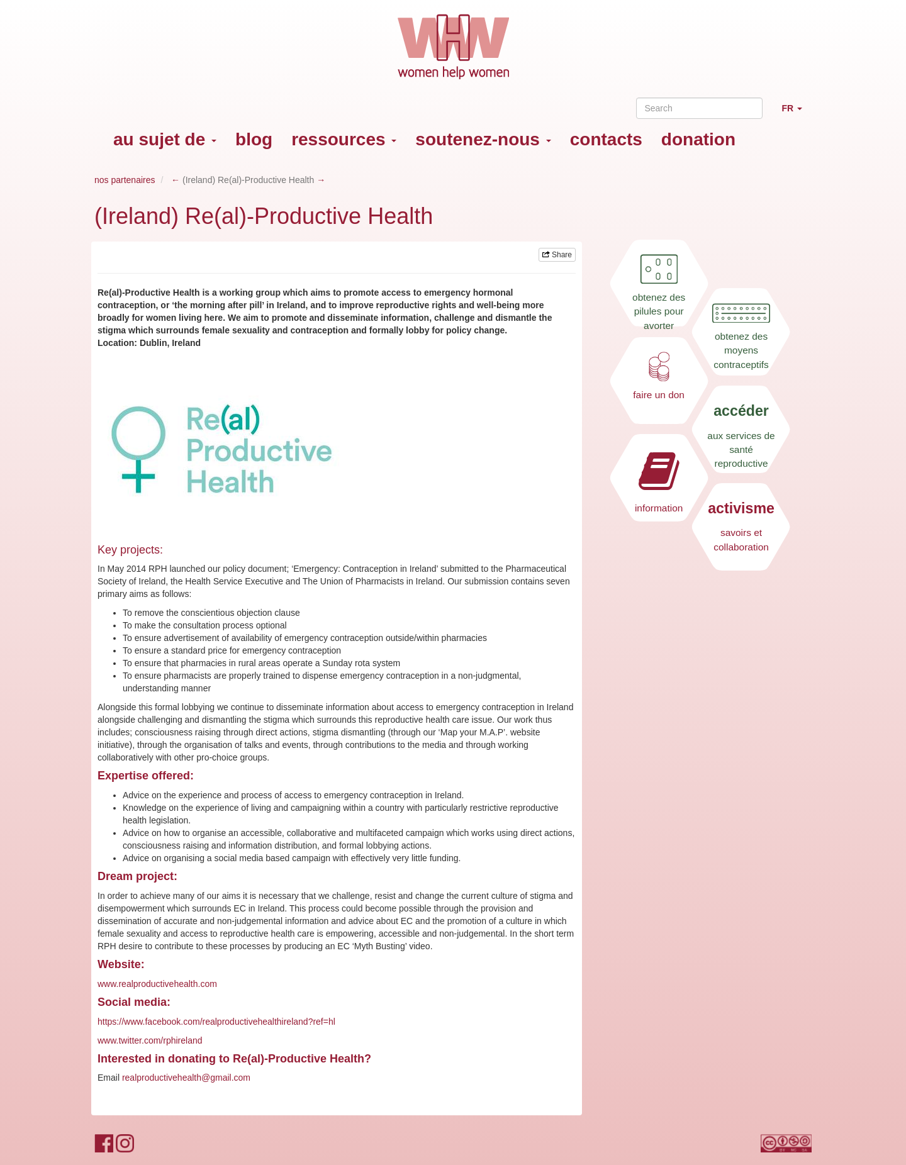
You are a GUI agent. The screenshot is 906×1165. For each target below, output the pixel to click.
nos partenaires (124, 180)
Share (557, 254)
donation (698, 139)
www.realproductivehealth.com (157, 984)
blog (253, 139)
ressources (343, 139)
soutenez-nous (483, 139)
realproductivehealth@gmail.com (186, 1078)
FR (796, 113)
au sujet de (164, 139)
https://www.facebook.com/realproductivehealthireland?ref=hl (216, 1022)
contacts (606, 139)
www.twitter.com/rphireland (150, 1040)
